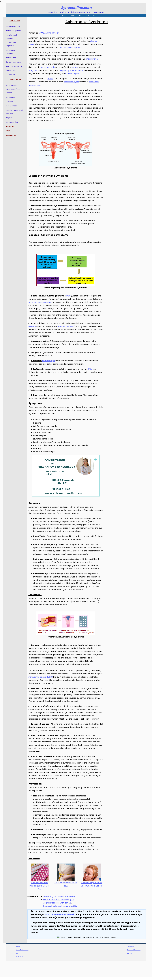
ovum (77, 70)
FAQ (80, 16)
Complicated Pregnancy (13, 44)
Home (64, 16)
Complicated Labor (16, 62)
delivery (34, 336)
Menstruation (13, 85)
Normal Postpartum (16, 66)
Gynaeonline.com (76, 7)
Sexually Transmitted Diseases (16, 112)
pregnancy (36, 73)
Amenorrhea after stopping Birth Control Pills (42, 901)
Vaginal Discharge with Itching (59, 919)
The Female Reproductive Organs (61, 915)
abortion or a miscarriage (45, 312)
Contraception (14, 122)
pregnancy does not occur (73, 73)
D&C (71, 305)
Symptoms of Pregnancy (13, 37)
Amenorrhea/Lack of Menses (16, 91)
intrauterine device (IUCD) (46, 686)
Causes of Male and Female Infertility (62, 922)
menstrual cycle (49, 70)
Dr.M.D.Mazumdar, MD (51, 33)
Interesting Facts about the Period (61, 912)
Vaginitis (11, 118)
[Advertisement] (126, 49)
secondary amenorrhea (42, 88)
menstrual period (76, 76)
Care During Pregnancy (13, 52)
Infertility (11, 101)
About (73, 16)
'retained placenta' (68, 336)
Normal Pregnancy (15, 31)
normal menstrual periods (83, 47)
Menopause (13, 97)
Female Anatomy (15, 26)
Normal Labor (13, 58)
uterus (53, 82)
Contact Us (90, 16)
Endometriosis (14, 106)
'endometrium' (37, 62)
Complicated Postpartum (13, 72)
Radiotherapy (51, 370)
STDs (92, 378)
